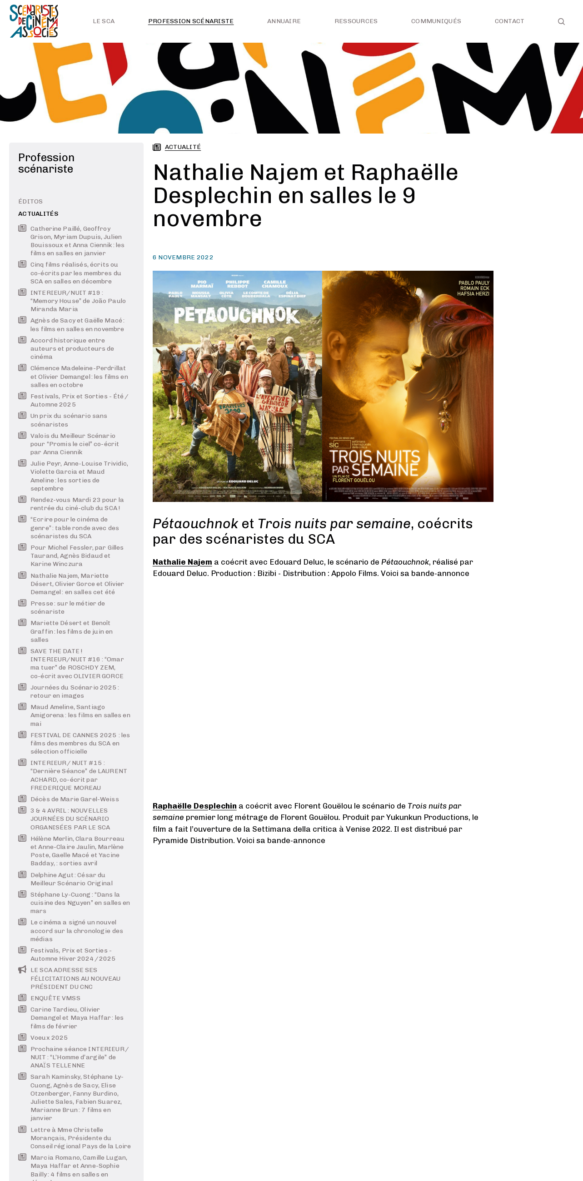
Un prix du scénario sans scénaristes (62, 420)
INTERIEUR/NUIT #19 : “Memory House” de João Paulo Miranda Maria (72, 301)
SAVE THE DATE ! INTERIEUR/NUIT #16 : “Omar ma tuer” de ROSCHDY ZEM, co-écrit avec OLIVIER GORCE (71, 663)
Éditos (30, 201)
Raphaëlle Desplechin (195, 805)
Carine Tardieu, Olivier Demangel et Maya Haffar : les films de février (71, 1018)
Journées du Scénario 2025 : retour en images (68, 692)
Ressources (356, 21)
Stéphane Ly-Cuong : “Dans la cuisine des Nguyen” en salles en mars (74, 903)
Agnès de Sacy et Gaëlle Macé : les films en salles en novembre (71, 324)
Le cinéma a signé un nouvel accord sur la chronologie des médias (70, 930)
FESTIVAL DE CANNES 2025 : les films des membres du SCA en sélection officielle (74, 743)
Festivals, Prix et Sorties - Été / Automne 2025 (73, 400)
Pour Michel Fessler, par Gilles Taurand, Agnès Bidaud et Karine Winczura (71, 556)
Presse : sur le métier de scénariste (61, 607)
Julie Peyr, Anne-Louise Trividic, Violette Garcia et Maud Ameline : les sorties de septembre (73, 476)
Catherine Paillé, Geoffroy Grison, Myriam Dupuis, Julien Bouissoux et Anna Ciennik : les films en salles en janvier (71, 241)
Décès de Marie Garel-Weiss (68, 799)
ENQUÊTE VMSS (49, 998)
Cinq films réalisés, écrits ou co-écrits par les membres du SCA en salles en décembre (69, 273)
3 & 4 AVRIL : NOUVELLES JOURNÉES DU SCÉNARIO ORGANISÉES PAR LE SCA (64, 819)
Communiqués (436, 21)
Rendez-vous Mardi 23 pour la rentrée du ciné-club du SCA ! (71, 504)
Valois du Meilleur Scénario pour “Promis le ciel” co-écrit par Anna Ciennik (68, 444)
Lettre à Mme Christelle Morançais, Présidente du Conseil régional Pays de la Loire (74, 1138)
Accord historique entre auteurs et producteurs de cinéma (66, 349)
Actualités (38, 214)
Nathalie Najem (182, 561)
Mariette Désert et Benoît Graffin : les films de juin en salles (65, 631)
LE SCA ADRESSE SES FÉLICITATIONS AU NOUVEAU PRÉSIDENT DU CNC (69, 978)
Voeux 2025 (43, 1038)
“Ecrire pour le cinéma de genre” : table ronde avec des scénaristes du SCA (68, 528)
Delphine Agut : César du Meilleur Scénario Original (65, 879)
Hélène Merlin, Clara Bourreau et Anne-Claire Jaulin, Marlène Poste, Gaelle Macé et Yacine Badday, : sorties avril (71, 851)
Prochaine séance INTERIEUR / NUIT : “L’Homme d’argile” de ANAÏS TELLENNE (74, 1057)
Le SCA (104, 21)
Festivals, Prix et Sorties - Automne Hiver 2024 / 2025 (67, 955)
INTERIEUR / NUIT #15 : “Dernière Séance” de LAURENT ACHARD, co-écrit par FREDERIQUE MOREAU (72, 775)
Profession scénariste (191, 21)
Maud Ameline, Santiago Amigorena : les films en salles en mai (74, 715)
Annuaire (284, 21)
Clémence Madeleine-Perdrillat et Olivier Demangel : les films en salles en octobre (73, 376)
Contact (510, 21)
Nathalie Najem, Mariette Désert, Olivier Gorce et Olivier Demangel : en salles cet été (71, 584)
